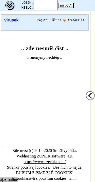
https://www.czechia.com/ (45, 162)
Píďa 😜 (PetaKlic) (68, 22)
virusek (11, 21)
